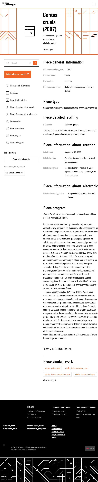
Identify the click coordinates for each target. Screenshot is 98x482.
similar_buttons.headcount (85, 374)
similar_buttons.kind (52, 368)
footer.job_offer (10, 425)
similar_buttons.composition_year (57, 374)
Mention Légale (59, 431)
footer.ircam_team (11, 428)
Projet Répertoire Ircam (61, 436)
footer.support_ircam (37, 425)
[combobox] (21, 63)
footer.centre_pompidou (37, 428)
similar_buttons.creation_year (76, 368)
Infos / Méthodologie (61, 427)
